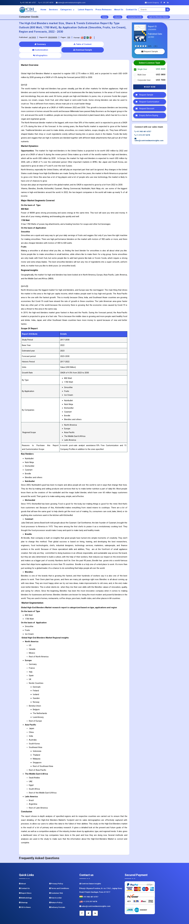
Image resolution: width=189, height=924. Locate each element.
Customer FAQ (56, 882)
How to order (55, 887)
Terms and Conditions (59, 877)
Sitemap (23, 891)
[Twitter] (165, 2)
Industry (118, 17)
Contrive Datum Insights (90, 872)
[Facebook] (162, 2)
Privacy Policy (56, 872)
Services (53, 9)
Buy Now (149, 87)
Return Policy (55, 891)
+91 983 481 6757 (28, 3)
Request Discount (144, 108)
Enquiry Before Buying (146, 115)
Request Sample (149, 51)
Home (43, 9)
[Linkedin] (168, 2)
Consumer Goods (134, 17)
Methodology (25, 887)
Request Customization (146, 102)
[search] (168, 9)
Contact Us (131, 9)
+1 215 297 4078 (46, 3)
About (22, 872)
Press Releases (103, 9)
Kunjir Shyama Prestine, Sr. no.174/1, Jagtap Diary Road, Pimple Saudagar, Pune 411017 (100, 879)
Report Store (25, 882)
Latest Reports (85, 9)
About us (118, 9)
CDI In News (25, 896)
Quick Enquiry (152, 3)
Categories (67, 9)
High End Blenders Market (158, 17)
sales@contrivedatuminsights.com (70, 3)
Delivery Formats (57, 896)
